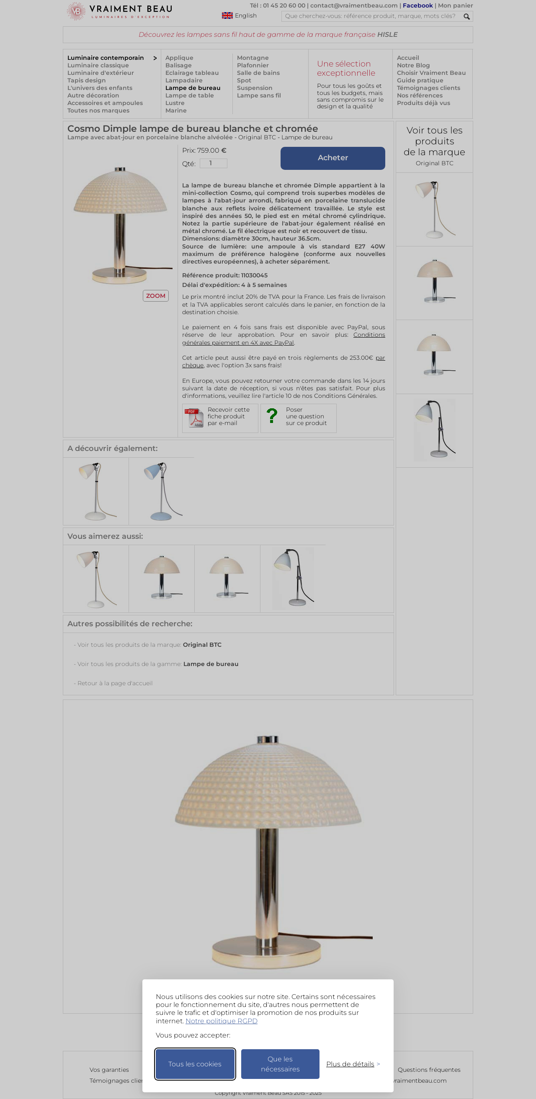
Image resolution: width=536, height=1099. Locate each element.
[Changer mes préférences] (349, 1064)
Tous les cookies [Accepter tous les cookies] (195, 1064)
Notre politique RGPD (222, 1021)
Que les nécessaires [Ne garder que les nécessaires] (280, 1064)
